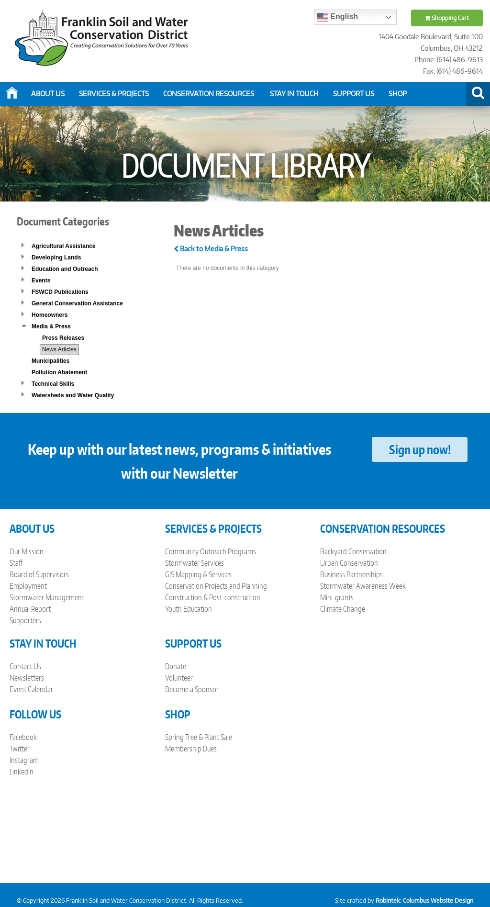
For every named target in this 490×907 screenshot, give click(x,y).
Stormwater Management (47, 597)
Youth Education (188, 609)
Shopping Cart (447, 18)
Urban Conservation (349, 563)
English (337, 17)
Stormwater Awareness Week (363, 586)
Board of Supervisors (39, 574)
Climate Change (342, 609)
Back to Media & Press (211, 249)
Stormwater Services (194, 563)
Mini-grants (337, 597)
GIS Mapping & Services (198, 574)
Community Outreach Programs (210, 551)
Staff (16, 563)
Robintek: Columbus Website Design (424, 900)
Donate (175, 666)
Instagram (24, 760)
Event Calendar (31, 689)
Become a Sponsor (192, 689)
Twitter (20, 748)
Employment (28, 586)
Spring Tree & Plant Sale (198, 737)
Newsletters (27, 678)
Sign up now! (420, 449)
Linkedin (21, 771)
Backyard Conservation (353, 551)
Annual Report (30, 609)
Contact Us (25, 666)
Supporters (25, 620)
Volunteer (179, 678)
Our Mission (27, 551)
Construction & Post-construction (212, 597)
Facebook (23, 737)
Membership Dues (191, 748)
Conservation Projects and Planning (216, 586)
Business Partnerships (351, 574)
